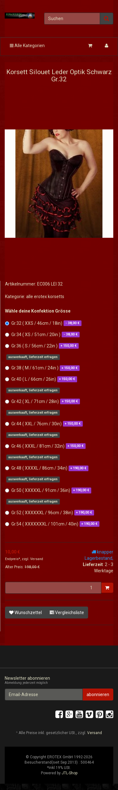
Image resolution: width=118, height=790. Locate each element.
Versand (36, 559)
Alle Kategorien (27, 45)
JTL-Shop (69, 773)
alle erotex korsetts (45, 296)
